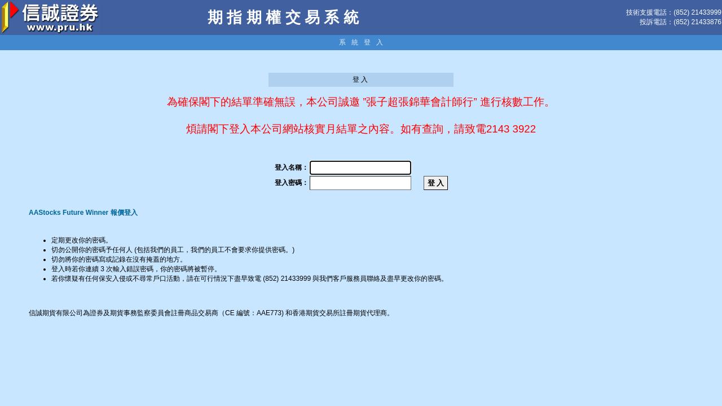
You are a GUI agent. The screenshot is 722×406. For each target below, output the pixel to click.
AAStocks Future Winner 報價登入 (83, 213)
